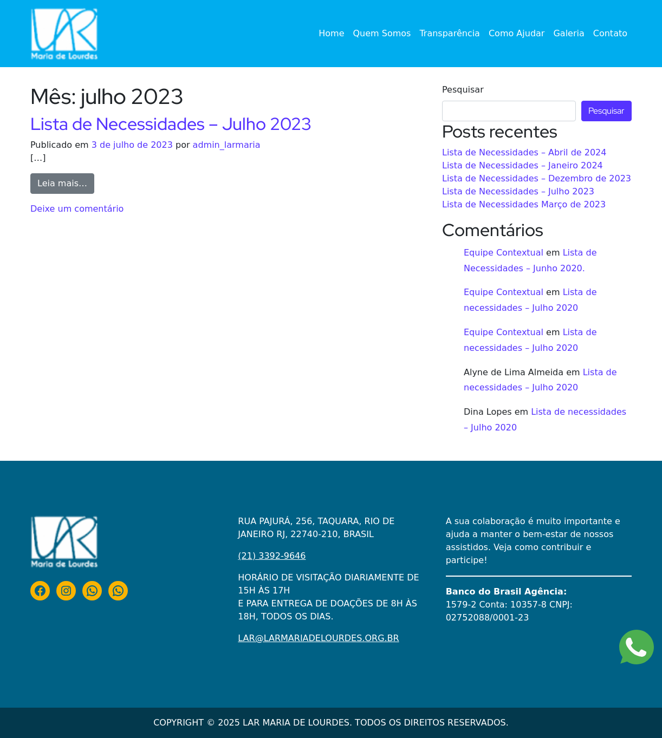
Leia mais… (65, 182)
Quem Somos (382, 33)
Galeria (568, 33)
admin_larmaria (227, 145)
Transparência (449, 33)
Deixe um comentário (77, 209)
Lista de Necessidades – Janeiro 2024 (522, 165)
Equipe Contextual (503, 252)
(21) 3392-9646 (272, 556)
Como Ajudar (517, 33)
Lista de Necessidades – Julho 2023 (170, 123)
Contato (610, 33)
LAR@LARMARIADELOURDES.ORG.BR (318, 638)
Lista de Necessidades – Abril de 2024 (524, 152)
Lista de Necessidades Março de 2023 (524, 204)
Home (331, 33)
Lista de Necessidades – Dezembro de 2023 (536, 178)
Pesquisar (463, 89)
